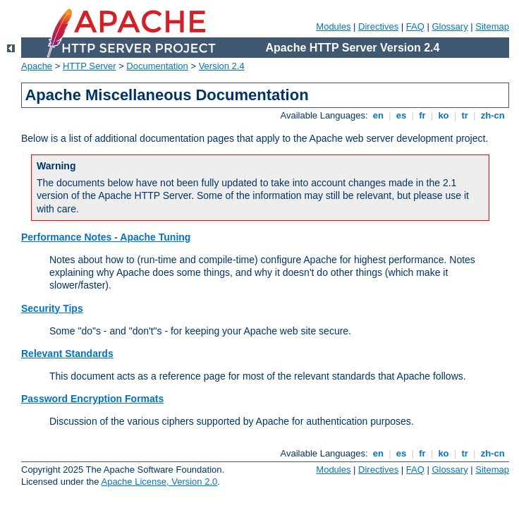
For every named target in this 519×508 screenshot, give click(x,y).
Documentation (157, 66)
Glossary (450, 26)
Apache (36, 66)
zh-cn (492, 115)
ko (443, 115)
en (378, 115)
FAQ (415, 26)
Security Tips (52, 308)
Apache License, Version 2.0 (159, 481)
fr (423, 115)
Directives (378, 26)
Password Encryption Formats (92, 398)
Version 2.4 (222, 66)
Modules (333, 26)
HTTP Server (89, 66)
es (401, 115)
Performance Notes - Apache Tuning (105, 237)
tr (465, 115)
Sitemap (492, 26)
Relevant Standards (67, 353)
